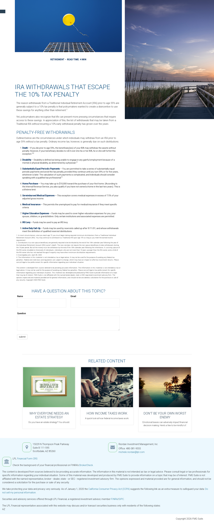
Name (20, 296)
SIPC (121, 499)
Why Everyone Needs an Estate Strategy (49, 415)
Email (73, 296)
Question (21, 313)
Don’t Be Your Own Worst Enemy (165, 415)
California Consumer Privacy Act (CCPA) (109, 489)
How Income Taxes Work (107, 413)
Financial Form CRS (27, 458)
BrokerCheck (86, 465)
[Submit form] (22, 336)
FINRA (114, 499)
